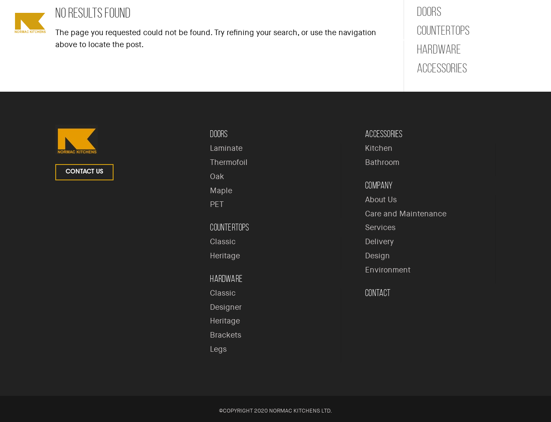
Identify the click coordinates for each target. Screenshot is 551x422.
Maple (221, 191)
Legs (218, 349)
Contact (377, 293)
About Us (381, 200)
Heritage (225, 256)
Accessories (442, 68)
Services (380, 227)
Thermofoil (229, 162)
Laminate (226, 148)
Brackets (225, 335)
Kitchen (378, 148)
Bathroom (382, 162)
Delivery (379, 241)
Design (377, 256)
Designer (226, 307)
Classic (223, 241)
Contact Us (84, 172)
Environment (387, 270)
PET (217, 204)
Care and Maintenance (405, 214)
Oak (217, 176)
